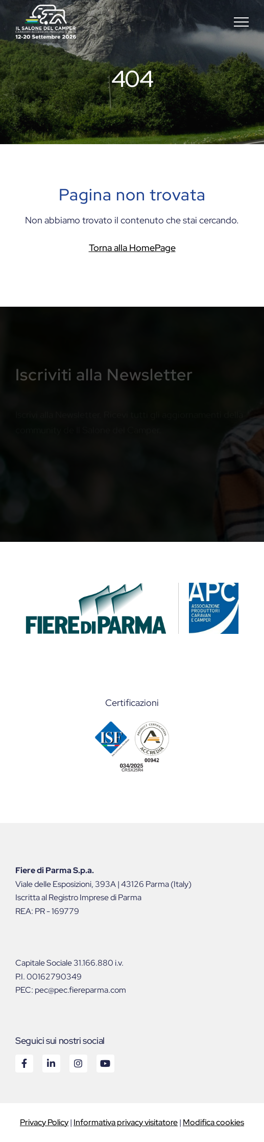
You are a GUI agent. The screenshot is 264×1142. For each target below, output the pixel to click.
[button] (241, 21)
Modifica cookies (213, 1122)
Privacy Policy (44, 1122)
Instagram (78, 1063)
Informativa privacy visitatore (126, 1122)
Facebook (24, 1063)
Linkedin (51, 1063)
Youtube (105, 1063)
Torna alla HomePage (132, 248)
